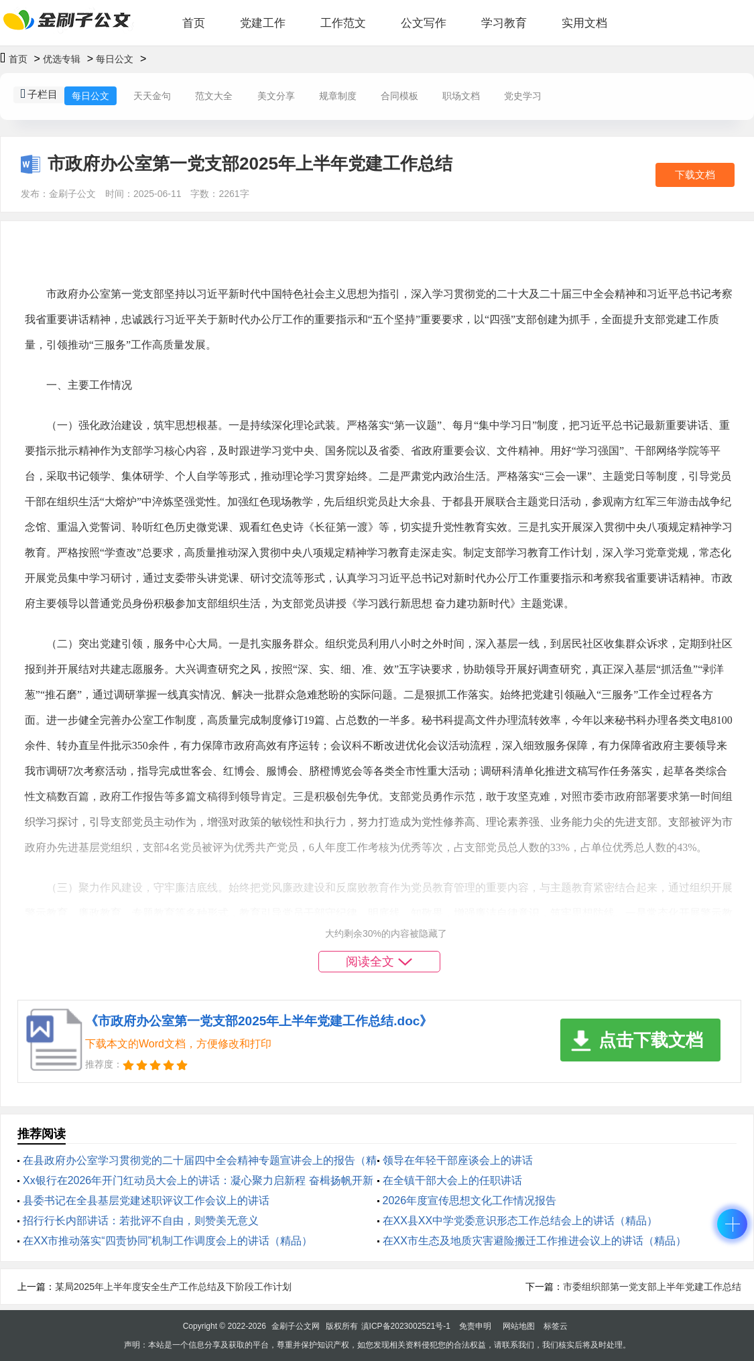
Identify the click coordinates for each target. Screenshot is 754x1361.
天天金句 (152, 95)
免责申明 (475, 1326)
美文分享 (276, 95)
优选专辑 (61, 59)
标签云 (556, 1326)
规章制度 (338, 95)
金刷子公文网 (295, 1326)
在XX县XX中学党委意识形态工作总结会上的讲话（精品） (520, 1220)
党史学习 (523, 95)
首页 (193, 23)
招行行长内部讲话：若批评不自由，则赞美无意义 (141, 1220)
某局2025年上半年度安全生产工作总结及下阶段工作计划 (173, 1286)
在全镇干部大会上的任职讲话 (452, 1180)
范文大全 (214, 95)
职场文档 (461, 95)
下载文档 (695, 174)
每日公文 (114, 59)
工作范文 (343, 23)
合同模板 (399, 95)
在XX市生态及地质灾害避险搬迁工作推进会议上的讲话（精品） (534, 1240)
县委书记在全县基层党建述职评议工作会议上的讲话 (146, 1200)
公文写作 (423, 23)
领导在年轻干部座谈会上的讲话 (458, 1160)
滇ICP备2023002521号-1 (405, 1326)
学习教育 (504, 23)
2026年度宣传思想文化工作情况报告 (470, 1200)
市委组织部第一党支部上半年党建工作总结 (652, 1286)
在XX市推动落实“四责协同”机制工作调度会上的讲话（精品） (167, 1240)
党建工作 (263, 23)
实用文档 (584, 23)
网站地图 (519, 1326)
